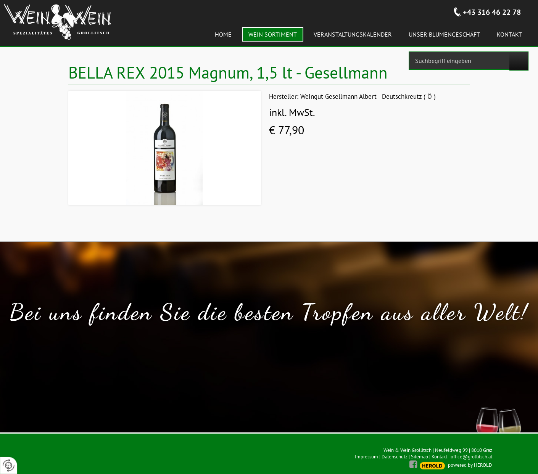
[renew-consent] (8, 465)
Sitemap (419, 456)
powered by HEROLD (470, 465)
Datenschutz (395, 456)
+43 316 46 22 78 (492, 12)
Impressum (366, 456)
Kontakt (439, 456)
